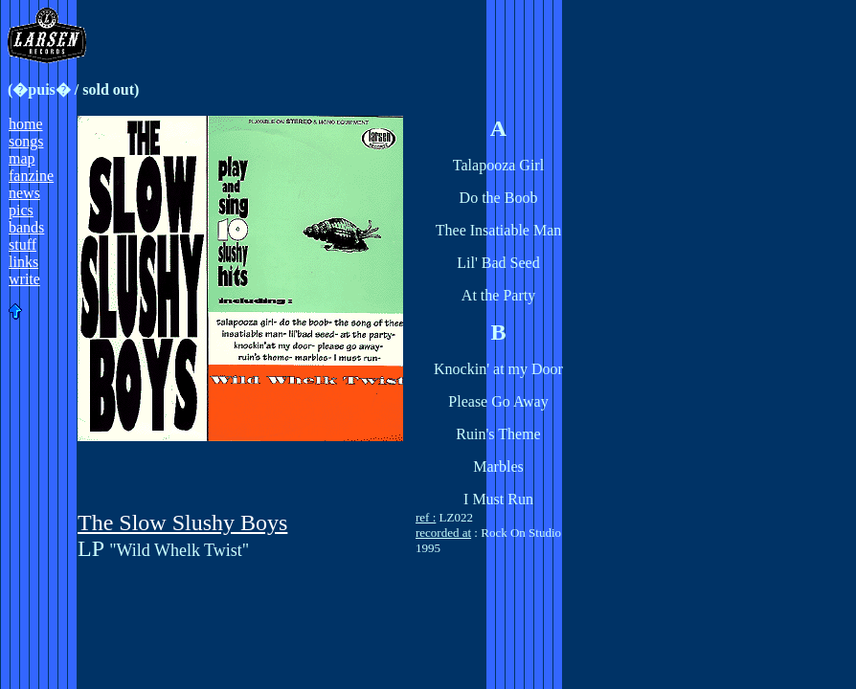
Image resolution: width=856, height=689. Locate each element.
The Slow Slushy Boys (182, 522)
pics (21, 210)
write (24, 279)
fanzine (31, 175)
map (22, 158)
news (24, 193)
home (26, 124)
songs (26, 141)
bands (26, 227)
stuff (22, 244)
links (23, 262)
